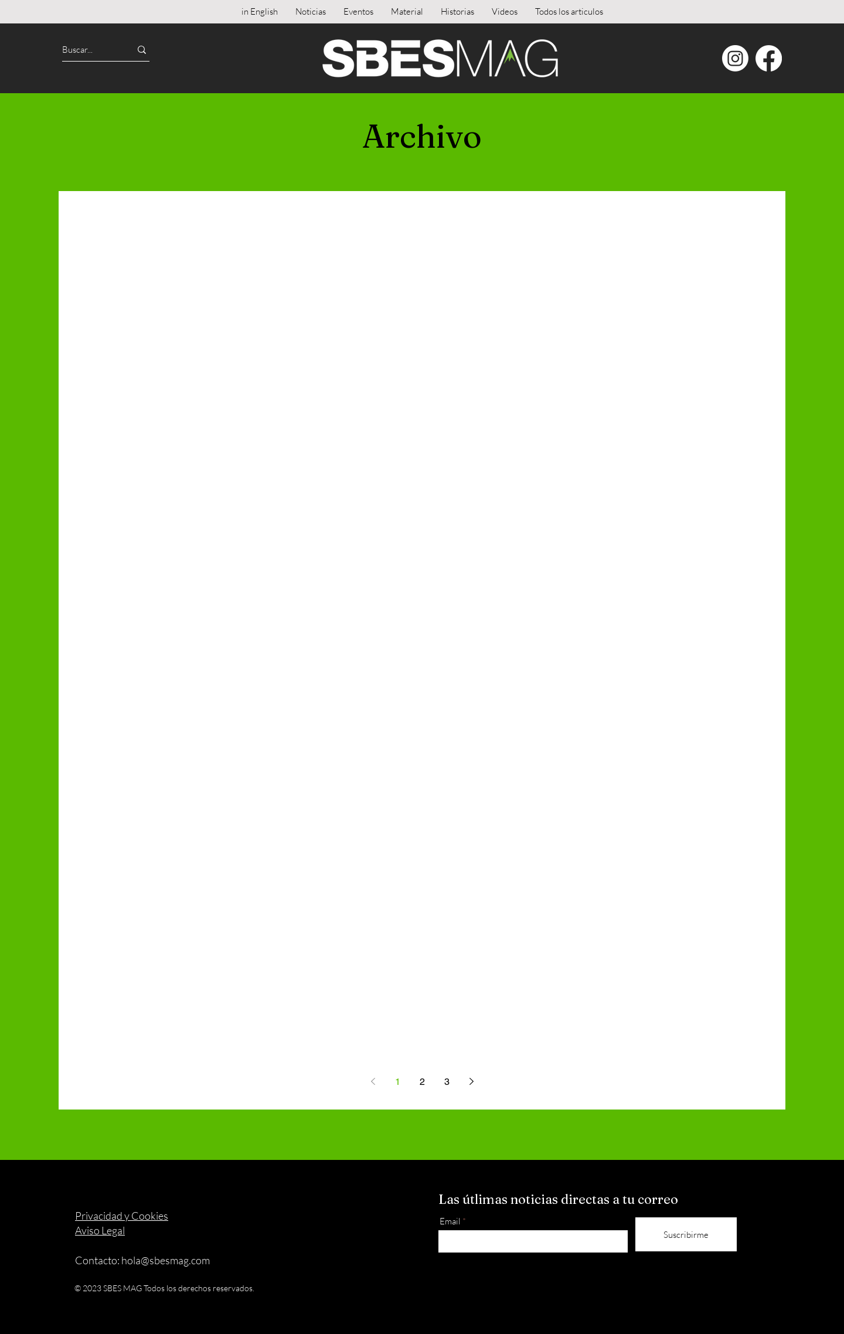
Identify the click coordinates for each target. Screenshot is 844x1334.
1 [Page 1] (397, 1081)
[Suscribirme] (686, 1234)
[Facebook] (768, 58)
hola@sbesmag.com (165, 1260)
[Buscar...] (86, 49)
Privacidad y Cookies (121, 1215)
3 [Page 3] (447, 1081)
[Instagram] (735, 58)
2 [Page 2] (422, 1081)
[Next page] (471, 1081)
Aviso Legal (100, 1230)
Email (450, 1221)
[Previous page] (372, 1081)
